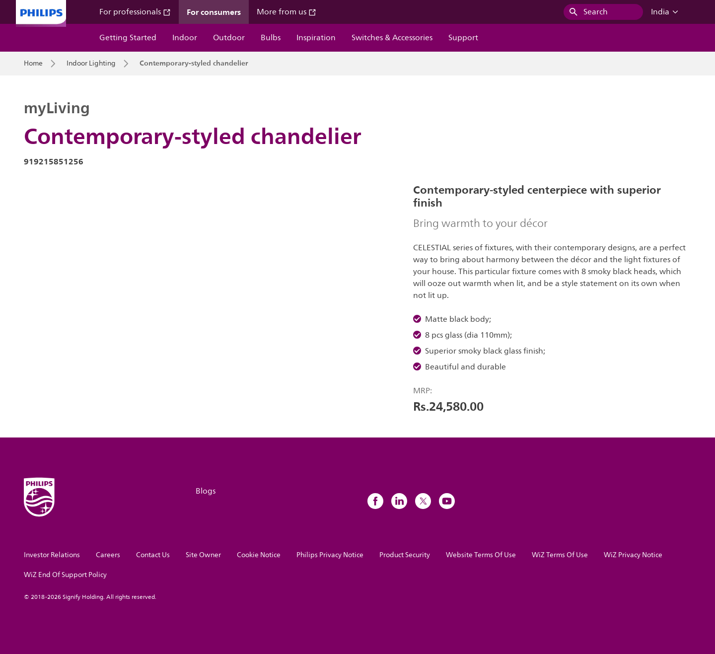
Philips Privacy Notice (329, 555)
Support (463, 37)
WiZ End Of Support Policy (65, 575)
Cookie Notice (259, 555)
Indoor (184, 37)
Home (33, 63)
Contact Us (153, 555)
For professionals (135, 12)
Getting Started (127, 37)
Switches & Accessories (392, 37)
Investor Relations (52, 555)
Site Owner (203, 555)
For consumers (214, 12)
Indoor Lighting (91, 63)
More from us (286, 12)
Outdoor (229, 37)
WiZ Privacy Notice (633, 555)
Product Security (404, 555)
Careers (108, 555)
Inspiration (316, 37)
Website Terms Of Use (481, 555)
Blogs (205, 491)
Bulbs (271, 37)
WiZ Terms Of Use (560, 555)
